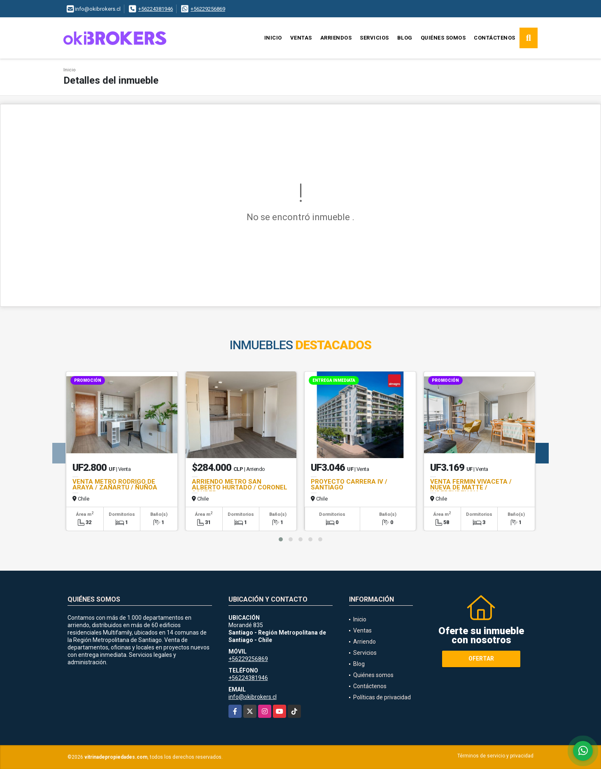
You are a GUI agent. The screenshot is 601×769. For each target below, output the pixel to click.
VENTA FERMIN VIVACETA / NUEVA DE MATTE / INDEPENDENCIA (471, 487)
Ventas (301, 38)
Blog (404, 38)
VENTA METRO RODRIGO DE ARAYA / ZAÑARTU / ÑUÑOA (114, 484)
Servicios (374, 38)
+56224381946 (155, 9)
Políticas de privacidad (382, 697)
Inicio (273, 38)
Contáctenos (494, 38)
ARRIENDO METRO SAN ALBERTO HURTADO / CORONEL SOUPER (239, 487)
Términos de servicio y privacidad (495, 756)
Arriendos (336, 38)
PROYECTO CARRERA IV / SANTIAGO (349, 484)
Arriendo (364, 641)
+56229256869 (208, 9)
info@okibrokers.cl (252, 697)
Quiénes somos (443, 38)
